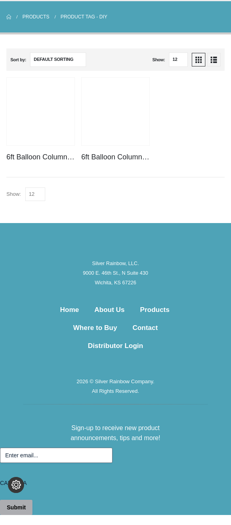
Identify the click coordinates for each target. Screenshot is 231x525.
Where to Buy (95, 328)
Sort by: (18, 59)
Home (69, 310)
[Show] (178, 59)
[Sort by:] (58, 59)
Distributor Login (115, 346)
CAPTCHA (13, 483)
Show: (159, 59)
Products (155, 310)
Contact (145, 328)
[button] (198, 59)
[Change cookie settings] (16, 485)
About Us (109, 310)
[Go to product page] (40, 111)
